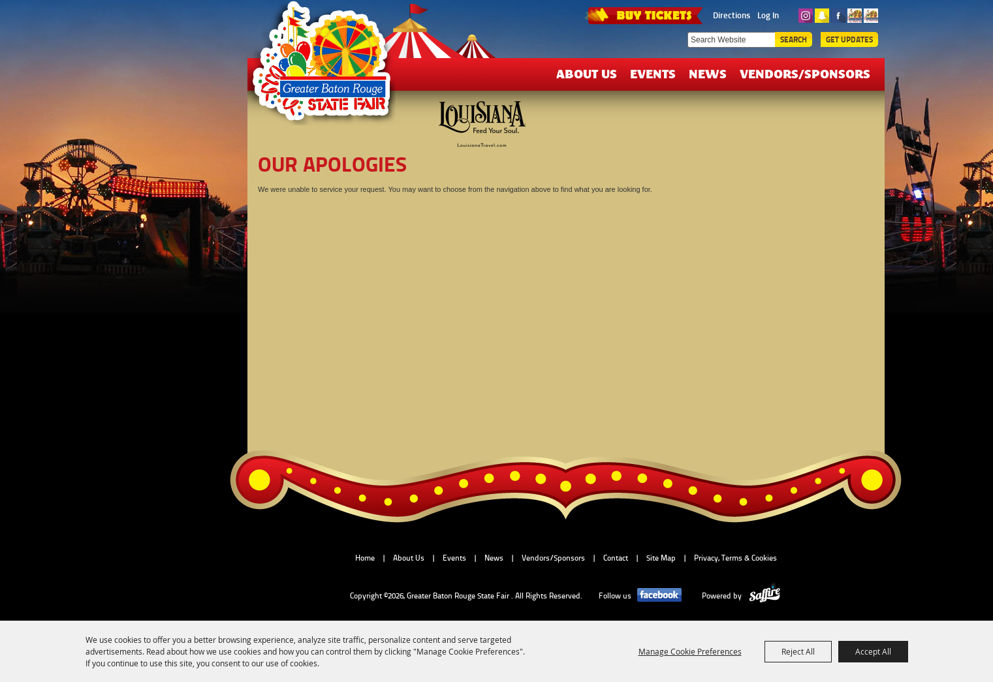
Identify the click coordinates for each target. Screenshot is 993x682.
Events (653, 73)
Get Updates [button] (849, 39)
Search (793, 39)
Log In (768, 15)
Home (365, 558)
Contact (615, 558)
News (708, 73)
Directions (731, 15)
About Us (586, 73)
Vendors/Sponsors (805, 73)
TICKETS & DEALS (645, 14)
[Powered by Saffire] (765, 595)
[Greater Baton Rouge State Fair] (328, 67)
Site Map (661, 558)
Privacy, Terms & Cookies (735, 558)
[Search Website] (731, 40)
